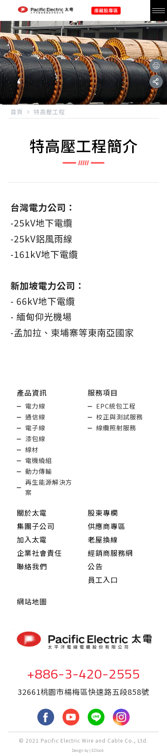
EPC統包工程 (116, 405)
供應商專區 (106, 526)
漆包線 (35, 438)
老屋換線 (103, 539)
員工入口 (103, 579)
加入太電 (32, 539)
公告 (95, 566)
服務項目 (103, 392)
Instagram (121, 717)
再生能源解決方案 (48, 487)
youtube (71, 717)
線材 (32, 449)
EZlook (97, 750)
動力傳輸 (38, 471)
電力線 (35, 405)
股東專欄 (103, 512)
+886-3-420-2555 (83, 673)
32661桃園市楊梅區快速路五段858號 (83, 691)
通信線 (35, 416)
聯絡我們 (32, 566)
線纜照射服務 (116, 427)
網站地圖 (32, 601)
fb (45, 717)
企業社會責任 (39, 553)
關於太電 (32, 512)
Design (78, 750)
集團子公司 (36, 526)
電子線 (35, 427)
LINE (96, 717)
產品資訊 (32, 392)
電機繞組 (38, 460)
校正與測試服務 (119, 416)
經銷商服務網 (110, 553)
